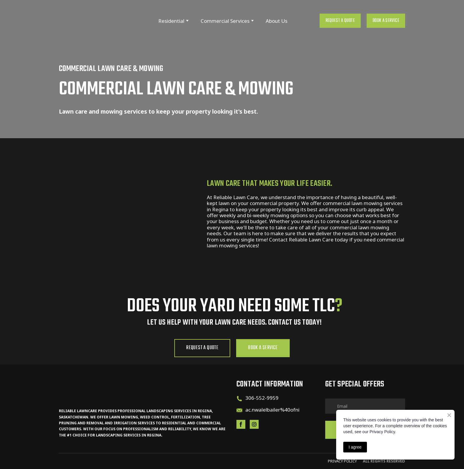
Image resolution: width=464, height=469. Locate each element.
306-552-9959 (261, 397)
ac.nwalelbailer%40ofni (272, 409)
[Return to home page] (94, 21)
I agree (355, 447)
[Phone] (239, 398)
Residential (171, 20)
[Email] (239, 410)
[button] (340, 21)
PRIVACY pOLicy (342, 461)
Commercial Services (225, 20)
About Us (276, 20)
